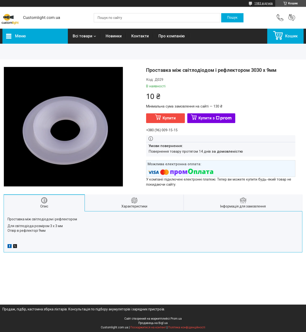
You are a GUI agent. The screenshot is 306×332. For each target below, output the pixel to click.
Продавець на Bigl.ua (153, 323)
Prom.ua (176, 318)
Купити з (215, 118)
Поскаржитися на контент (148, 327)
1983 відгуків (263, 3)
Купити (169, 118)
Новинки (114, 36)
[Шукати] (232, 17)
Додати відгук (291, 18)
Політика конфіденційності (186, 327)
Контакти (140, 36)
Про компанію (171, 36)
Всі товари (82, 36)
